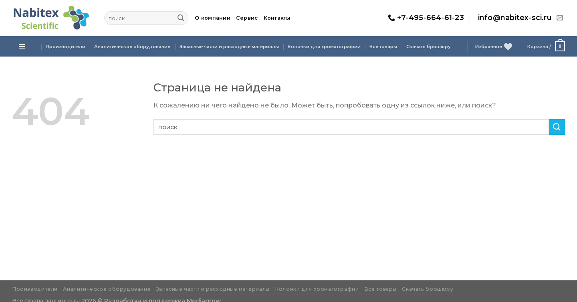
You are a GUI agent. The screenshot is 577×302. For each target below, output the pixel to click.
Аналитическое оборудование (132, 46)
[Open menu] (22, 46)
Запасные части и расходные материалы (229, 46)
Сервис (247, 18)
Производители (65, 46)
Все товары (383, 46)
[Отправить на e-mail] (560, 18)
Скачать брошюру (428, 46)
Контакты (277, 18)
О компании (212, 18)
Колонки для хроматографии (324, 46)
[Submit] (181, 18)
